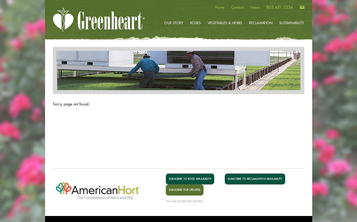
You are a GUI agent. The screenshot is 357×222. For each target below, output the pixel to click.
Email (302, 8)
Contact (237, 7)
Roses (195, 23)
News (255, 7)
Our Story (173, 23)
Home (220, 7)
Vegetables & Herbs (225, 23)
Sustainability (291, 23)
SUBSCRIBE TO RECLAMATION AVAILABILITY (255, 179)
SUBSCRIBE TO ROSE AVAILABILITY (190, 179)
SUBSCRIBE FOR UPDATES (185, 190)
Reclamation (260, 23)
